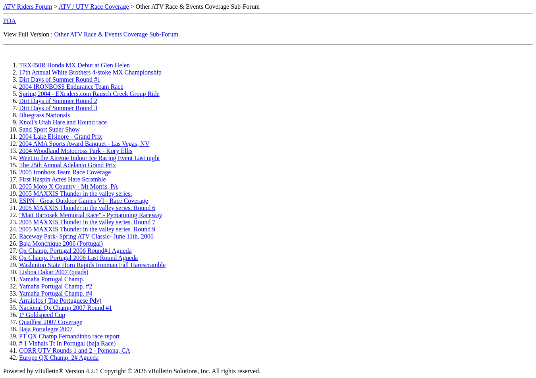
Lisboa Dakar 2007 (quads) (54, 272)
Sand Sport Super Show (49, 129)
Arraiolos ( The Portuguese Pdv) (60, 300)
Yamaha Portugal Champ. (51, 279)
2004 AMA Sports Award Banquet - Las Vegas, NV (84, 143)
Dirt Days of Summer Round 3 (58, 108)
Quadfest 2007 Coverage (50, 322)
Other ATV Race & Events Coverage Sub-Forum (116, 34)
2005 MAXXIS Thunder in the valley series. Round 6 (87, 207)
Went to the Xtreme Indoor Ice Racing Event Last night (89, 158)
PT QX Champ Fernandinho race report (69, 336)
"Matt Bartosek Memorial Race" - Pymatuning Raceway (90, 215)
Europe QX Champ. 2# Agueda (58, 357)
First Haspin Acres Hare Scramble (62, 179)
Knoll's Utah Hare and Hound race (63, 122)
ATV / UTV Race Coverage (93, 6)
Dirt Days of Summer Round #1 (59, 79)
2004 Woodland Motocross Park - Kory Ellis (76, 150)
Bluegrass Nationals (44, 115)
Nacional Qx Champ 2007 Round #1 (65, 307)
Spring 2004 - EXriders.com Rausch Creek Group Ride (89, 93)
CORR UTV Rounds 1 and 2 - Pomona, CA (74, 350)
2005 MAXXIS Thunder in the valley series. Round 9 (87, 229)
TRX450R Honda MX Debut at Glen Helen (74, 65)
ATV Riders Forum (27, 6)
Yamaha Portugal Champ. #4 (55, 293)
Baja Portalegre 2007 (46, 329)
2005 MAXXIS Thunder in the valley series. (75, 193)
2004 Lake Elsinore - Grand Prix (60, 136)
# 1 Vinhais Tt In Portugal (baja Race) (67, 343)
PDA (9, 20)
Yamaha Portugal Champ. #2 (55, 286)
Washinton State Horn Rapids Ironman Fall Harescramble (92, 265)
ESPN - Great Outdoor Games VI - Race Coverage (83, 200)
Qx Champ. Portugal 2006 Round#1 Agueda (75, 250)
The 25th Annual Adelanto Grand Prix (67, 165)
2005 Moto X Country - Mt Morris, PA (68, 186)
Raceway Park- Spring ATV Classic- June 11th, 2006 (86, 236)
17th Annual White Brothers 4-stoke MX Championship (90, 72)
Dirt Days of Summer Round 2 (58, 100)
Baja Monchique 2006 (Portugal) (61, 243)
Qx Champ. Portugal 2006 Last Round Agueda (78, 257)
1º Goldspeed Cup (42, 314)
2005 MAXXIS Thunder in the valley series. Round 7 (87, 222)
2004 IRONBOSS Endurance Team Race (71, 86)
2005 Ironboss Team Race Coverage (65, 172)
